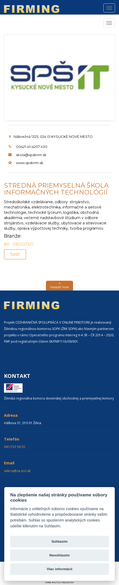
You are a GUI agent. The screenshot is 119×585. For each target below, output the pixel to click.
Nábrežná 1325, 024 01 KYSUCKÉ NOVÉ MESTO (51, 136)
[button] (59, 286)
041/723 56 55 (14, 447)
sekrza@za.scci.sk (17, 471)
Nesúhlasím (59, 555)
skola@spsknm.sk (31, 155)
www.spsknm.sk (29, 163)
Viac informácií (59, 569)
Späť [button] (15, 254)
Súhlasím (59, 541)
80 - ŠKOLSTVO (18, 244)
